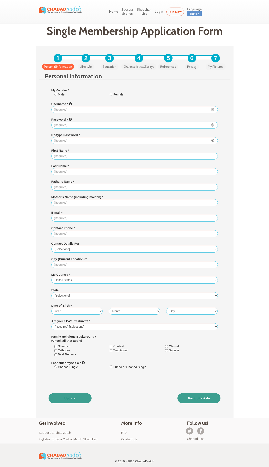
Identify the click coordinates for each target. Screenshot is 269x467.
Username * (61, 104)
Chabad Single (66, 367)
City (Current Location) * (69, 259)
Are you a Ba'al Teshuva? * (70, 321)
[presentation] (135, 381)
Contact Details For (65, 243)
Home (113, 11)
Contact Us (129, 439)
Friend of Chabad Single (128, 367)
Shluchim (62, 346)
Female (116, 94)
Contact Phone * (63, 228)
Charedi (172, 346)
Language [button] (194, 11)
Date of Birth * (61, 305)
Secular (172, 350)
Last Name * (60, 166)
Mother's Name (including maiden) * (77, 197)
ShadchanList (144, 12)
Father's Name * (62, 181)
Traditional (118, 350)
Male (59, 94)
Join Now (175, 12)
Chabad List (195, 439)
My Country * (60, 274)
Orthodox (62, 350)
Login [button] (159, 11)
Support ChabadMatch (55, 433)
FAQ (124, 433)
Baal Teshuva (65, 354)
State (55, 290)
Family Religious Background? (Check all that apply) (73, 338)
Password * (61, 119)
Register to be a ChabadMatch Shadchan (68, 439)
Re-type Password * (65, 135)
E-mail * (57, 212)
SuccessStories (127, 12)
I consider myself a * (68, 363)
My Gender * (60, 90)
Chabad (117, 346)
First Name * (60, 150)
